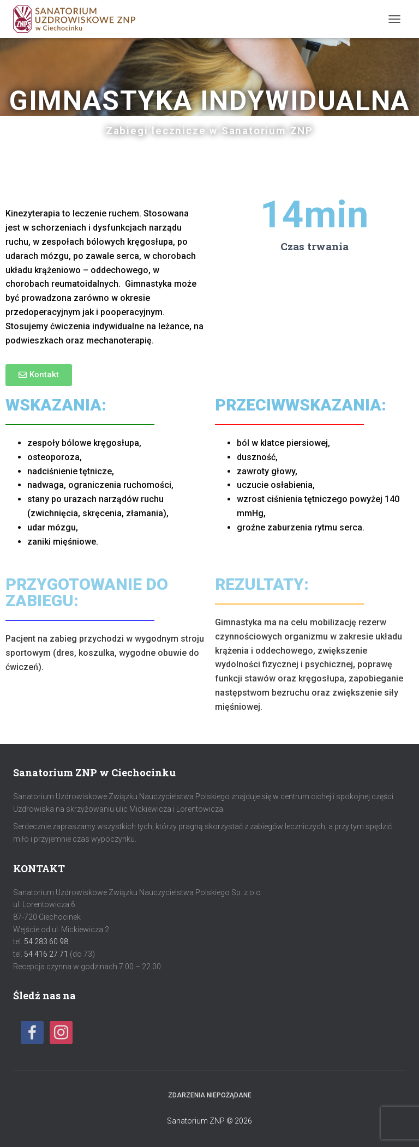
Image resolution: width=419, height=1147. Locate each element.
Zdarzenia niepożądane (210, 1095)
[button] (38, 375)
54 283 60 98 (46, 941)
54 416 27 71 (46, 954)
